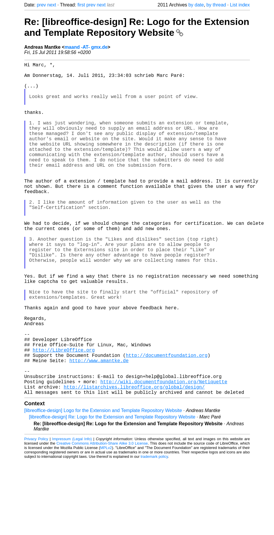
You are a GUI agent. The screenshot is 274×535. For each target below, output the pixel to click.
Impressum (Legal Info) (72, 513)
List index (240, 4)
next (51, 4)
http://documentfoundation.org (166, 421)
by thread (216, 4)
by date (196, 4)
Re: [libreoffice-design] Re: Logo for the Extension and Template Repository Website (136, 27)
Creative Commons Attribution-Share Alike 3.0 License (102, 517)
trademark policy (154, 530)
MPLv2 (106, 521)
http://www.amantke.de (99, 427)
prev (41, 4)
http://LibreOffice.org (64, 414)
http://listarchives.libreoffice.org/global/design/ (134, 459)
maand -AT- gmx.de (86, 47)
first (81, 4)
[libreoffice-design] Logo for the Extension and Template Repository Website (103, 484)
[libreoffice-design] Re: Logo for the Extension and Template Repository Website (112, 490)
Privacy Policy (36, 513)
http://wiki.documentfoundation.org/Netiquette (163, 453)
